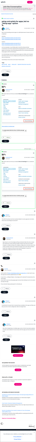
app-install (4, 64)
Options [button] (34, 14)
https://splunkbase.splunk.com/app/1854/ (11, 44)
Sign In (30, 2)
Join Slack (18, 369)
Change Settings (17, 439)
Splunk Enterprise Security (7, 13)
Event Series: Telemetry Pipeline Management (12, 403)
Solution (5, 84)
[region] (18, 436)
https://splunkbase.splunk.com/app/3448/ (11, 39)
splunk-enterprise (6, 66)
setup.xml (14, 64)
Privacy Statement (17, 436)
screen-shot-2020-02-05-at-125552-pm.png (14, 130)
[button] (33, 19)
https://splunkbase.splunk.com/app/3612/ (11, 43)
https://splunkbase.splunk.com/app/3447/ (11, 37)
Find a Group (18, 384)
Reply (5, 74)
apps (9, 64)
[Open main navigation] (34, 2)
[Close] (34, 432)
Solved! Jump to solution (8, 18)
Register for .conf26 (18, 355)
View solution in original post (8, 126)
